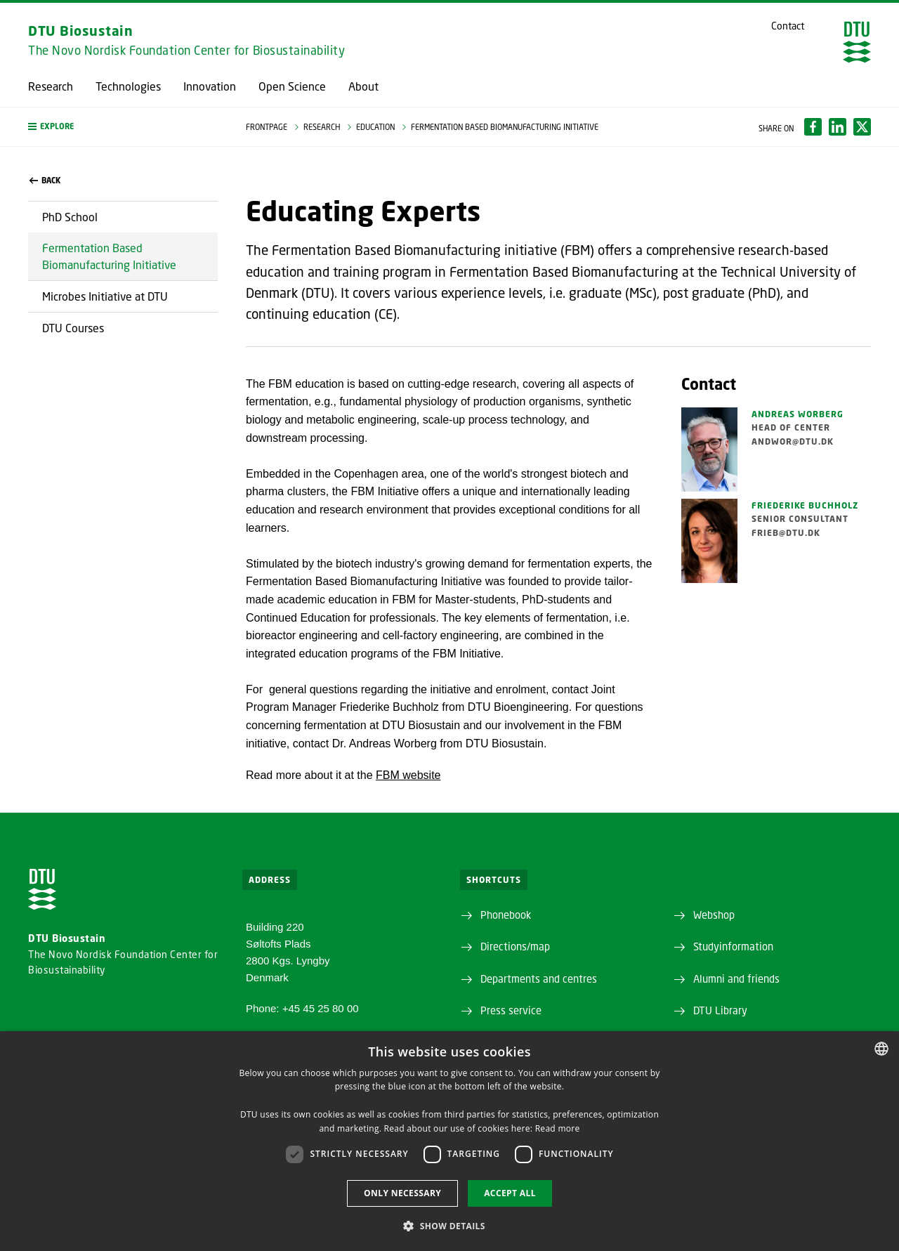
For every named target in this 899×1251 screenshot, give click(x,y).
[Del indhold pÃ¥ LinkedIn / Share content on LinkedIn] (837, 127)
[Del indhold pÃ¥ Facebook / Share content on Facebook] (813, 127)
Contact (787, 26)
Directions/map (515, 946)
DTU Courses (73, 327)
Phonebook (505, 914)
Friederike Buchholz (805, 505)
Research (50, 86)
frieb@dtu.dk (786, 533)
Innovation (209, 86)
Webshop (714, 914)
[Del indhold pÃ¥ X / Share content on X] (862, 127)
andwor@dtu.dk (793, 441)
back (44, 180)
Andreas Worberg (798, 414)
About (363, 86)
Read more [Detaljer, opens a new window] (557, 1128)
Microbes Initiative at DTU (105, 296)
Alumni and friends (736, 978)
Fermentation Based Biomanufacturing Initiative (109, 256)
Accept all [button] (510, 1193)
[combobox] (881, 1049)
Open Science (292, 86)
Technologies (128, 86)
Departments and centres (538, 978)
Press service (511, 1010)
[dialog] (449, 1141)
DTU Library (720, 1010)
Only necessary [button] (402, 1193)
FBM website (408, 775)
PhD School (70, 216)
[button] (123, 127)
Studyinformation (733, 946)
